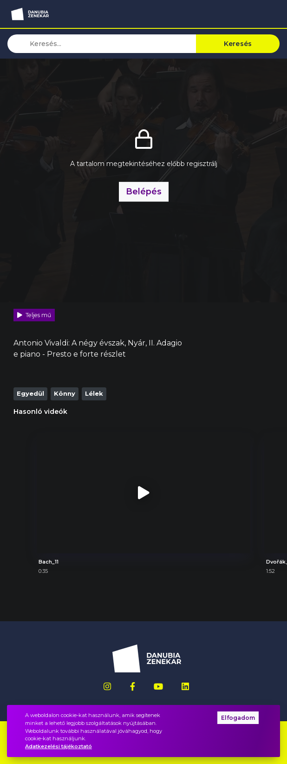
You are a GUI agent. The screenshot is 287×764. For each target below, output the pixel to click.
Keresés (238, 44)
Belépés (144, 191)
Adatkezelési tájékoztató (58, 746)
